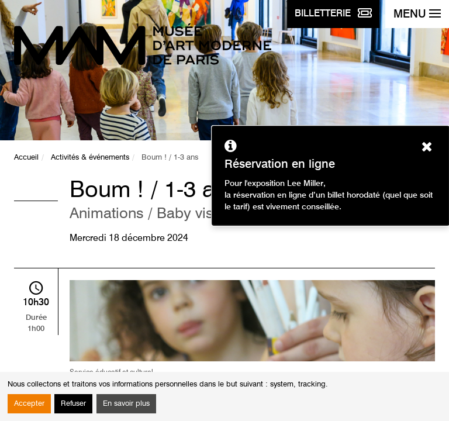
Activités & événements (90, 157)
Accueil (26, 157)
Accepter (29, 404)
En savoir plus (126, 404)
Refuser (73, 404)
